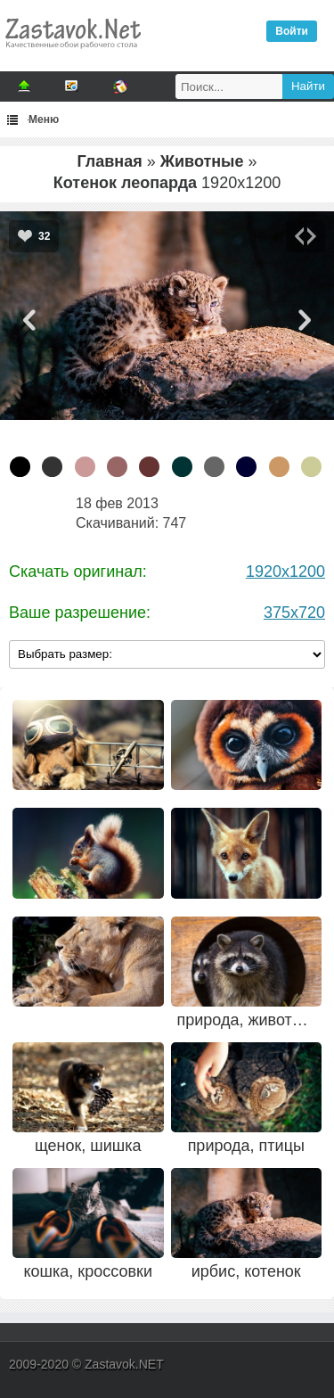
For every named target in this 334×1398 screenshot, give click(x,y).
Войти (291, 31)
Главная (109, 161)
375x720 (294, 612)
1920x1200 (285, 571)
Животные (202, 161)
